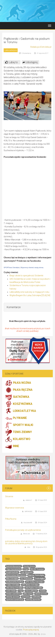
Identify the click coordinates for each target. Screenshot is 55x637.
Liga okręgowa (27, 572)
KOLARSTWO (17, 439)
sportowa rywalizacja (14, 600)
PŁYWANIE (16, 418)
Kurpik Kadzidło (12, 572)
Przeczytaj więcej (31, 629)
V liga (20, 591)
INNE (12, 446)
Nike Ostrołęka (12, 578)
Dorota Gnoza (29, 566)
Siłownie (9, 496)
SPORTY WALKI (19, 425)
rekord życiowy (41, 594)
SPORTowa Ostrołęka (11, 267)
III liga (25, 569)
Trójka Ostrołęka (12, 585)
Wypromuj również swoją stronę (32, 267)
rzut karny (26, 597)
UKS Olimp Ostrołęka (14, 588)
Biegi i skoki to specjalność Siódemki (26, 275)
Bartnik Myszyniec (13, 566)
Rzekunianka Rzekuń (14, 582)
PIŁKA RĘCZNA (18, 390)
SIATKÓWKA (17, 397)
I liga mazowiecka (13, 569)
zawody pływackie (33, 600)
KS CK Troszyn (37, 569)
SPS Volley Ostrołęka (35, 582)
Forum (8, 488)
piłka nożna (28, 594)
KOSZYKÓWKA (18, 404)
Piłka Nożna (10, 519)
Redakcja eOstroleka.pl (40, 47)
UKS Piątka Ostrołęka (33, 588)
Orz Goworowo (26, 578)
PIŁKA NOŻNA (18, 383)
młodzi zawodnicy (13, 594)
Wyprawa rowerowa (14, 508)
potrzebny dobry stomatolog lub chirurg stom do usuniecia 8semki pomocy (26, 542)
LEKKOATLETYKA (20, 411)
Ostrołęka (40, 578)
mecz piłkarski (31, 591)
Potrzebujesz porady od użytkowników (23, 530)
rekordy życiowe (12, 597)
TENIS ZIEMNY (18, 432)
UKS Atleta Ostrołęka (30, 585)
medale (43, 591)
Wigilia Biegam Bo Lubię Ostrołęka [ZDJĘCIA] (30, 295)
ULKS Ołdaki (11, 591)
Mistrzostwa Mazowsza (16, 575)
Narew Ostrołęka (36, 575)
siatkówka (36, 597)
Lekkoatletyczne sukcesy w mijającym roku (29, 292)
